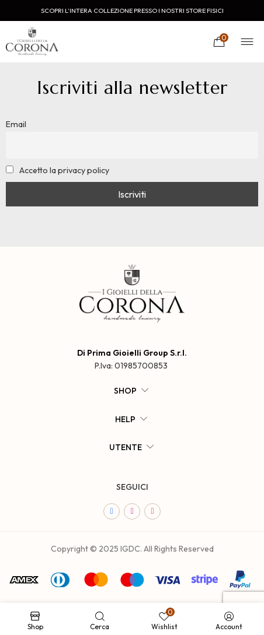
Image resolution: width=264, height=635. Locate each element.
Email (16, 124)
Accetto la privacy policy (57, 170)
